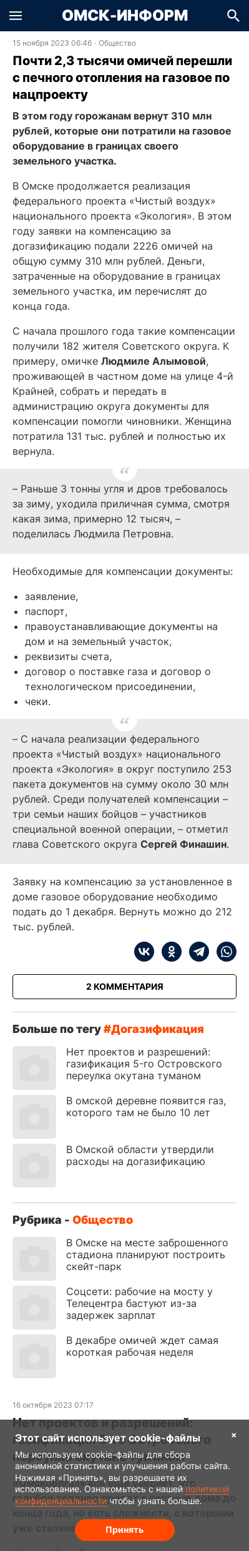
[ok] (168, 952)
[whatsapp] (223, 952)
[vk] (144, 952)
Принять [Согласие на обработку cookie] (124, 1529)
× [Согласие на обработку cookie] (234, 1434)
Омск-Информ (125, 15)
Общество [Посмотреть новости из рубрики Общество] (117, 43)
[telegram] (195, 952)
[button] (15, 15)
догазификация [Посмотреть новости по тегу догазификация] (157, 1028)
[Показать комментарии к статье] (124, 986)
